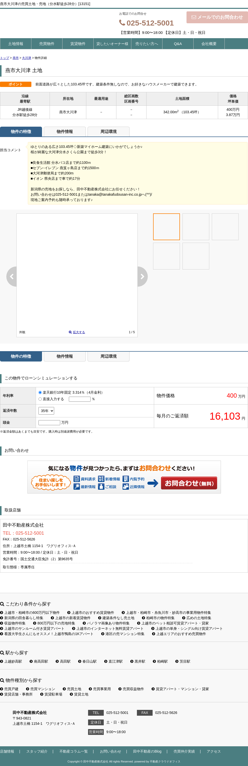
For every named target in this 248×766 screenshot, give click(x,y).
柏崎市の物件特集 (158, 618)
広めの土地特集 (196, 618)
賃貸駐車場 (51, 694)
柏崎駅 (160, 661)
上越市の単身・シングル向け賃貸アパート (187, 628)
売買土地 (72, 689)
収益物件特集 (13, 623)
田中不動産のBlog (147, 751)
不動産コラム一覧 (73, 751)
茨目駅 (182, 661)
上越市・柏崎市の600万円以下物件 (30, 613)
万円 (64, 422)
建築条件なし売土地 (116, 618)
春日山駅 (87, 661)
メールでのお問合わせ (217, 17)
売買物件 (46, 43)
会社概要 (209, 43)
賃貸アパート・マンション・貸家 (180, 689)
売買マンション (40, 689)
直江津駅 (113, 661)
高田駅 (63, 661)
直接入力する (53, 399)
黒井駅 (137, 661)
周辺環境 (108, 131)
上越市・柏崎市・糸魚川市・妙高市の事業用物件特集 (166, 613)
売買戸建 (9, 689)
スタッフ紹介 (37, 751)
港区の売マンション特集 (122, 634)
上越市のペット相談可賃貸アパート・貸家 (173, 623)
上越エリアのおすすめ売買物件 (179, 634)
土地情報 (15, 43)
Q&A (178, 43)
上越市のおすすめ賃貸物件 (90, 613)
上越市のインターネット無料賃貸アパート (108, 628)
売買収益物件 (131, 689)
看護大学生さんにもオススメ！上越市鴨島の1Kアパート (47, 634)
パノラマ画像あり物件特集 (106, 623)
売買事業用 (100, 689)
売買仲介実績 (184, 751)
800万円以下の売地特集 (54, 623)
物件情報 (65, 131)
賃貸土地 (79, 694)
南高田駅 (39, 661)
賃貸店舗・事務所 (16, 694)
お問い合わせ (189, 483)
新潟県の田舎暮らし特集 (21, 618)
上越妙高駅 (11, 661)
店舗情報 (7, 751)
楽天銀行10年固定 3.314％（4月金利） (74, 392)
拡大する (77, 332)
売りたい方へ (146, 43)
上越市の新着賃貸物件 (71, 618)
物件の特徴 (21, 131)
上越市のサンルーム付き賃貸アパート (32, 628)
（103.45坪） (190, 112)
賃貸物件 (78, 43)
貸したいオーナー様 (112, 44)
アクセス (214, 751)
